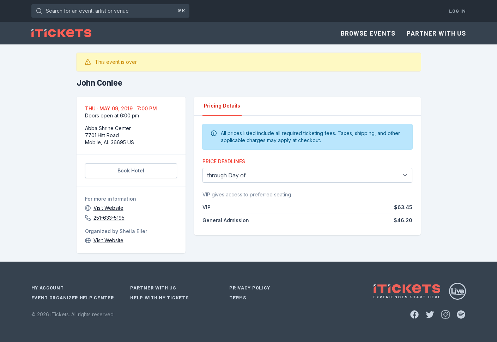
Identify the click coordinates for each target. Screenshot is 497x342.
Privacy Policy (249, 288)
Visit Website (108, 208)
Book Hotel (130, 170)
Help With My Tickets (159, 297)
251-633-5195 (109, 218)
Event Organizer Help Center (72, 297)
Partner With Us (436, 33)
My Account (47, 288)
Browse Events (368, 33)
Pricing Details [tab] (222, 106)
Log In (457, 11)
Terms (238, 297)
